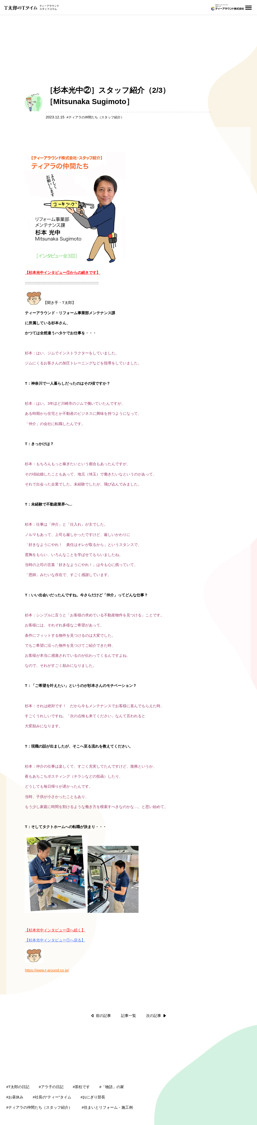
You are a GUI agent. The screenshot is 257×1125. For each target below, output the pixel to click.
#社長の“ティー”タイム (52, 1077)
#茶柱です (81, 1067)
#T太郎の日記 (17, 1067)
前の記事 (101, 995)
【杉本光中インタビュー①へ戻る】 (55, 920)
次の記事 (156, 995)
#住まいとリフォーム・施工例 (107, 1087)
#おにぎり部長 (93, 1077)
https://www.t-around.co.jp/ (47, 950)
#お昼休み (14, 1077)
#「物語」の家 (111, 1067)
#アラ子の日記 (51, 1067)
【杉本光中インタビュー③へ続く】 (55, 910)
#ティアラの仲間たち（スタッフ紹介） (39, 1087)
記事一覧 (128, 995)
